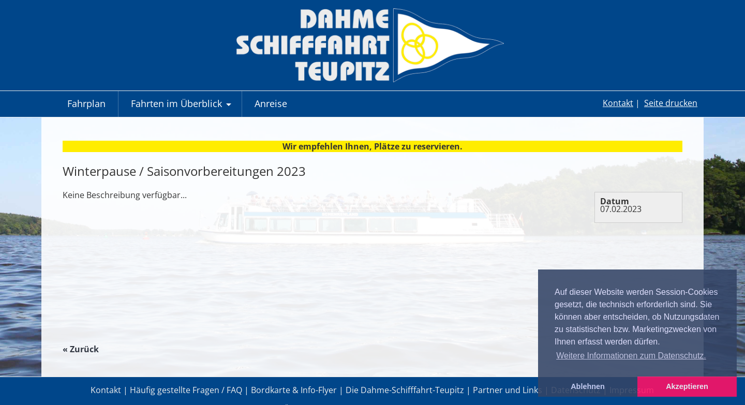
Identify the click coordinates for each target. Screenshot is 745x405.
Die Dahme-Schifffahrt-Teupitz (405, 390)
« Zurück (81, 349)
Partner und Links (507, 390)
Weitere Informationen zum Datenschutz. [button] (631, 355)
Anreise (271, 103)
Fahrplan (86, 103)
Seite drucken (670, 103)
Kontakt (618, 103)
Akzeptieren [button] (687, 386)
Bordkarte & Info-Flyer (294, 390)
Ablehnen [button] (588, 386)
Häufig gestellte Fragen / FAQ (186, 390)
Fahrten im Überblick (182, 106)
